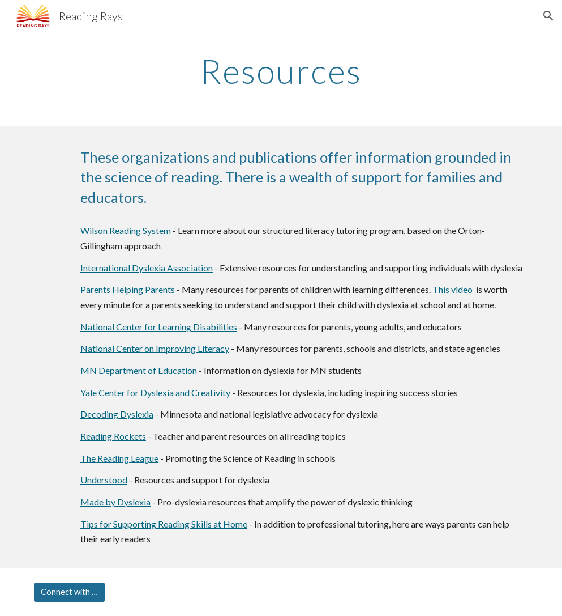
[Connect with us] (69, 592)
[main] (281, 71)
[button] (548, 15)
